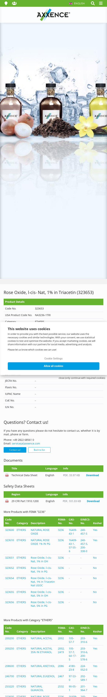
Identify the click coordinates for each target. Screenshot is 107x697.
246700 (9, 676)
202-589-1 (83, 677)
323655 (9, 592)
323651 (9, 557)
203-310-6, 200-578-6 (84, 654)
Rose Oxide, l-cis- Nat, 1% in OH (41, 559)
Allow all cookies (53, 366)
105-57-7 (71, 640)
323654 (9, 578)
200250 (9, 648)
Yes (95, 530)
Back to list (39, 449)
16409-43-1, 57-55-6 (73, 545)
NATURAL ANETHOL (43, 666)
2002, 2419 (61, 650)
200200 (9, 638)
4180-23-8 (72, 667)
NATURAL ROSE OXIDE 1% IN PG (40, 541)
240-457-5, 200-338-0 (84, 545)
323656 (9, 602)
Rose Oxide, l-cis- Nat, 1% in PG (41, 569)
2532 (61, 686)
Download (92, 475)
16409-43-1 (73, 531)
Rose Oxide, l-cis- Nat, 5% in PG (41, 603)
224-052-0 (83, 667)
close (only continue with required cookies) (82, 378)
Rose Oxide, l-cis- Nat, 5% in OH (41, 593)
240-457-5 (83, 531)
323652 (9, 568)
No (95, 557)
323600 (9, 530)
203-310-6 (83, 640)
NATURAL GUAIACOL (37, 688)
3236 (61, 530)
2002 (61, 638)
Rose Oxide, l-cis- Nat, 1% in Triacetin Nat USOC (43, 581)
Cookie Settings (53, 358)
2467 (61, 676)
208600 (9, 666)
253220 (9, 686)
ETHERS (21, 530)
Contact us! (15, 449)
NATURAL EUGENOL (43, 676)
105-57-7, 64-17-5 (72, 654)
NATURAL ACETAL (41, 638)
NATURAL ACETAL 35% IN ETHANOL (41, 650)
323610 (9, 540)
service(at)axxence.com (26, 443)
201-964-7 (83, 688)
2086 (61, 666)
